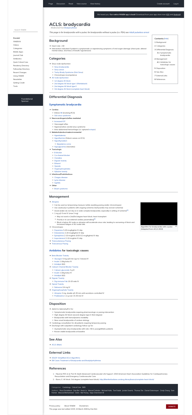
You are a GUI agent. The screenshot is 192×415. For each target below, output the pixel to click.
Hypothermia (59, 138)
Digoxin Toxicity (58, 278)
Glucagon (58, 259)
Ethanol (57, 163)
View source (82, 4)
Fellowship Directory (21, 69)
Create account (163, 4)
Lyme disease (59, 180)
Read (71, 4)
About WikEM (69, 406)
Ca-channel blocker (62, 155)
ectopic (92, 129)
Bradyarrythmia (70, 28)
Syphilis (57, 183)
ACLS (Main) (57, 345)
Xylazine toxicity (60, 171)
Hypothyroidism (60, 141)
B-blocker (58, 152)
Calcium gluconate (61, 270)
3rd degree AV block (62, 89)
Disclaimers (84, 406)
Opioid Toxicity (58, 284)
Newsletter (17, 79)
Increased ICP (59, 121)
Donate (171, 407)
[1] (127, 210)
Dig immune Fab (61, 281)
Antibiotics (17, 59)
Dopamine (58, 230)
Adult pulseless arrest (139, 32)
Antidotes (55, 250)
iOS (168, 14)
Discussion (61, 4)
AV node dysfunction (60, 78)
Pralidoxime (59, 296)
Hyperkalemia (60, 135)
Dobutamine (59, 233)
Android (177, 14)
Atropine (55, 202)
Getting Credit (18, 83)
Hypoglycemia (60, 147)
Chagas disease (60, 177)
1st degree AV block (62, 81)
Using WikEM (18, 76)
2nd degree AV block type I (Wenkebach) (70, 83)
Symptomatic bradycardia (65, 104)
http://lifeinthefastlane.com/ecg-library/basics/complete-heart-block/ (127, 379)
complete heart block (80, 89)
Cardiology (66, 387)
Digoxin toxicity (60, 161)
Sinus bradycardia (61, 67)
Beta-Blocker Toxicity (60, 255)
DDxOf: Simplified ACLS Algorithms (66, 358)
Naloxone (58, 287)
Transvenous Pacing (60, 244)
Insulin (56, 261)
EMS (84, 387)
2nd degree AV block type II (65, 86)
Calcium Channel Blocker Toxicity (65, 267)
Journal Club (18, 55)
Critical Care (76, 387)
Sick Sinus (79, 72)
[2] (94, 219)
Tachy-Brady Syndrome (63, 72)
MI (61, 113)
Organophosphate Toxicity (62, 290)
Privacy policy (54, 406)
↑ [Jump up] (55, 374)
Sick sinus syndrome (62, 115)
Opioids (57, 166)
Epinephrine (59, 235)
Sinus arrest (59, 69)
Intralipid (57, 264)
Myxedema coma (64, 144)
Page (51, 4)
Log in (176, 4)
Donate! (16, 38)
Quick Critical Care (20, 62)
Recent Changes (19, 72)
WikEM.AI (17, 41)
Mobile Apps (18, 52)
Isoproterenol (59, 238)
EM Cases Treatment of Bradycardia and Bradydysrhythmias (76, 360)
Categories (17, 48)
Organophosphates (62, 169)
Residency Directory (21, 65)
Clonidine (58, 158)
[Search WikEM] (25, 30)
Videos (16, 45)
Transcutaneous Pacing (61, 241)
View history (95, 4)
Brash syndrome (61, 189)
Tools (15, 86)
